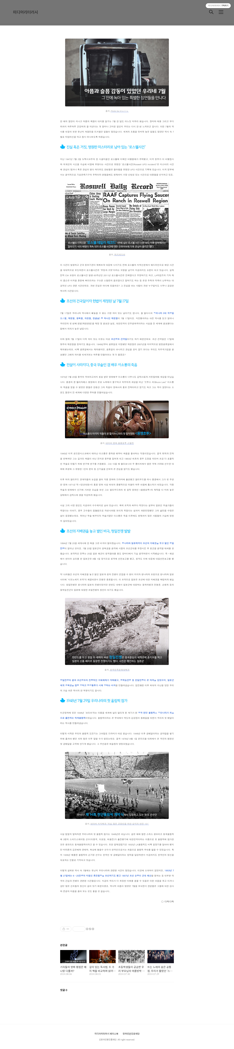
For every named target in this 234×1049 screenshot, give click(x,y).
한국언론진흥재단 (131, 1033)
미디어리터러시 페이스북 (106, 1033)
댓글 (63, 990)
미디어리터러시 (25, 12)
